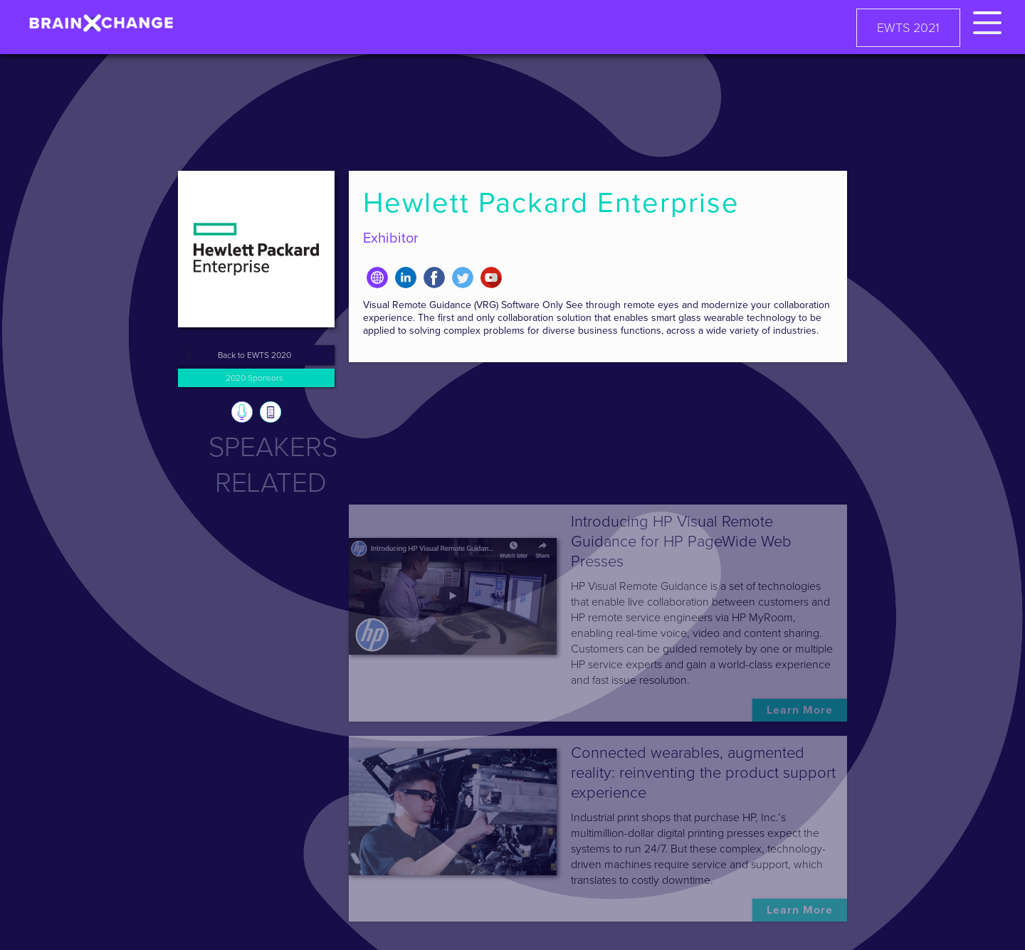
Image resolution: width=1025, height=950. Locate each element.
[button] (987, 20)
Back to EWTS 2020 (254, 355)
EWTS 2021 (908, 28)
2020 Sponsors (254, 378)
